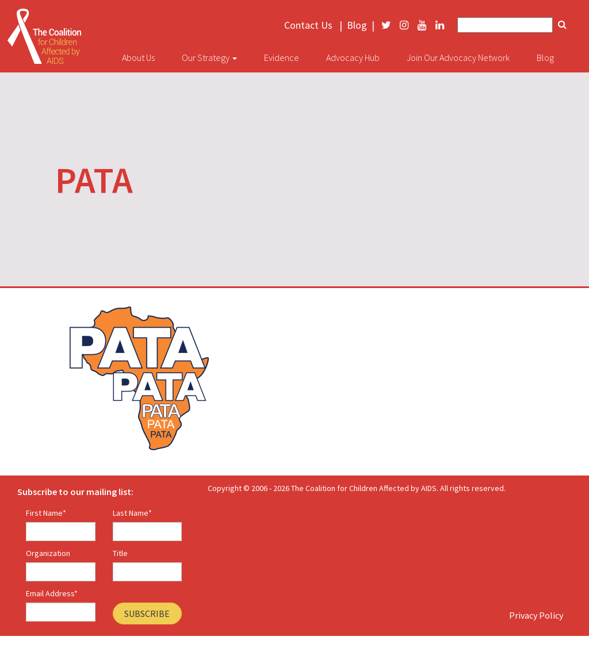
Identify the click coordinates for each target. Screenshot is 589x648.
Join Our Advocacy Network (458, 57)
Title (120, 553)
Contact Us (308, 25)
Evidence (281, 57)
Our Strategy (209, 57)
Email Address (52, 593)
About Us (138, 57)
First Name (46, 513)
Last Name (132, 513)
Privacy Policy (536, 615)
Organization (48, 553)
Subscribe (147, 613)
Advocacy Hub (353, 57)
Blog (357, 25)
